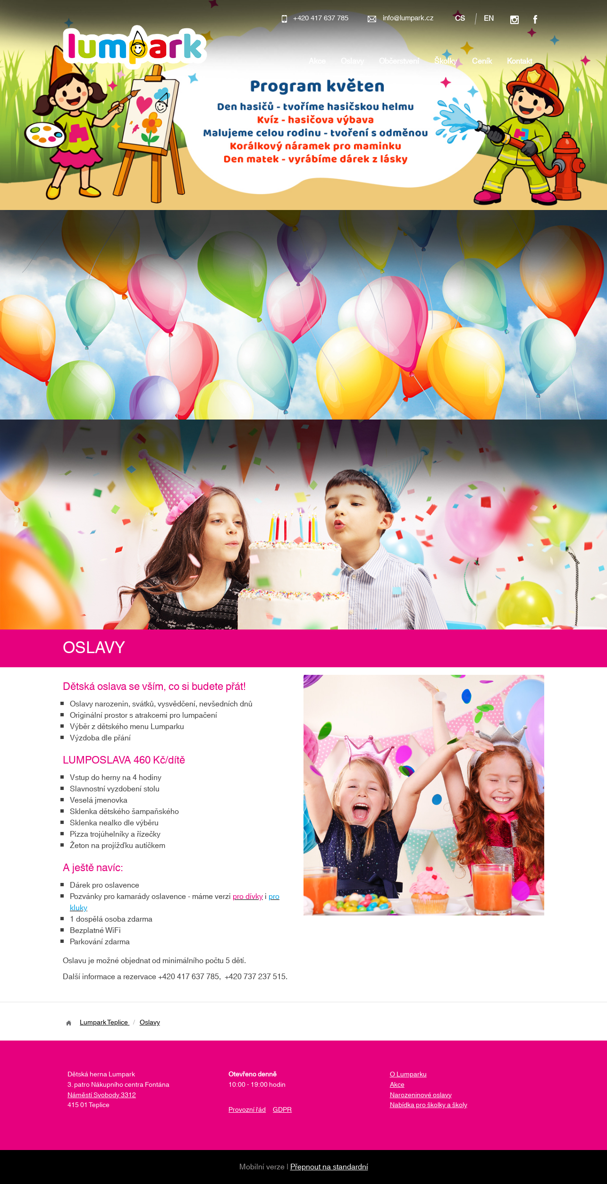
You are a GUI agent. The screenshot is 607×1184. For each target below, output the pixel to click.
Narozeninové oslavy (421, 1095)
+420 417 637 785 (320, 18)
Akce (317, 61)
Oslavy (352, 61)
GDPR (282, 1110)
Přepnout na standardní (329, 1167)
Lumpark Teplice (104, 1022)
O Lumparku (408, 1074)
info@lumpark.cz (408, 18)
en (489, 19)
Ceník (482, 61)
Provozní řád (247, 1110)
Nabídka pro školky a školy (428, 1105)
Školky (445, 61)
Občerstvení (399, 61)
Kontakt (519, 61)
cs (460, 19)
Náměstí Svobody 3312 (101, 1095)
